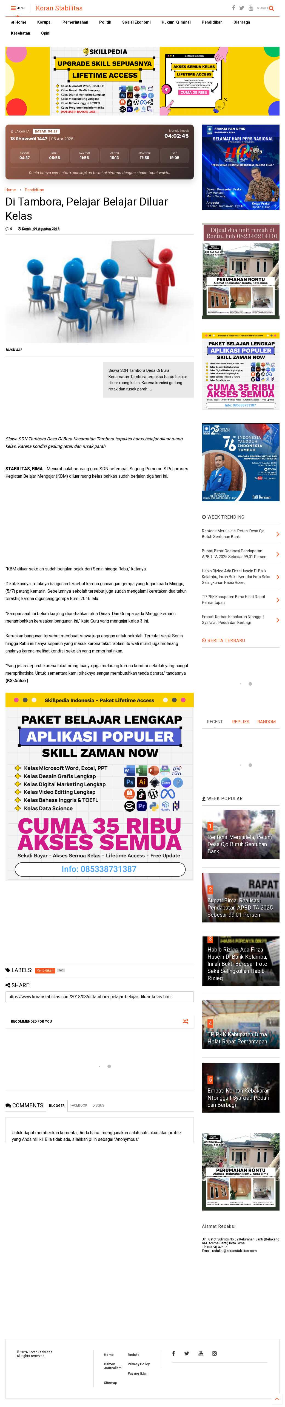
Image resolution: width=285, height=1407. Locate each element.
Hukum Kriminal (176, 22)
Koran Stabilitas (59, 8)
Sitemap (110, 1383)
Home (18, 22)
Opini (45, 33)
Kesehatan (20, 33)
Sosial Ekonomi (136, 22)
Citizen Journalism (112, 1366)
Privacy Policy (139, 1364)
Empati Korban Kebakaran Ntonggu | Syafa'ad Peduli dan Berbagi (238, 1097)
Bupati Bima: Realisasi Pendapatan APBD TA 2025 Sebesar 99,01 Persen (240, 907)
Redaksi (134, 1355)
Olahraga (241, 22)
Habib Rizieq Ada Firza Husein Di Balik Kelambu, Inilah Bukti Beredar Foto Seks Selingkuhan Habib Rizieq (237, 963)
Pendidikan (212, 22)
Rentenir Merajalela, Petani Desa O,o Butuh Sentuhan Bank (239, 844)
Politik (105, 22)
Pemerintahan (75, 22)
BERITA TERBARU (223, 640)
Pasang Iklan (137, 1373)
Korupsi (44, 22)
